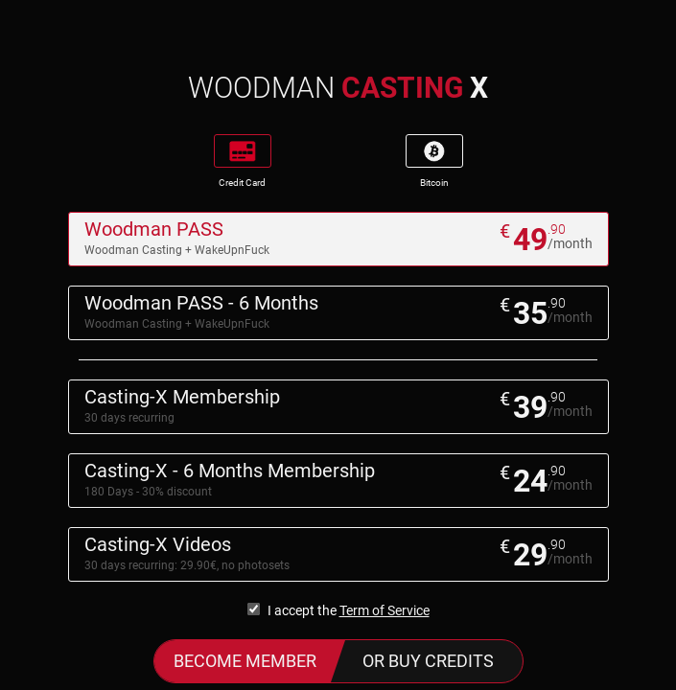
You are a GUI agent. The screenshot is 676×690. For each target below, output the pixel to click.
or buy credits (428, 661)
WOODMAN (338, 87)
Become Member (245, 661)
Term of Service (384, 610)
